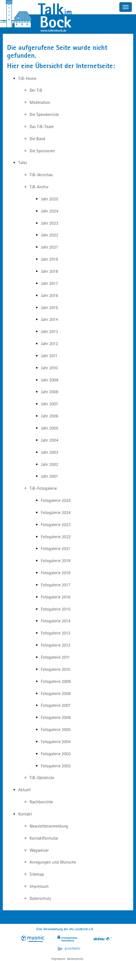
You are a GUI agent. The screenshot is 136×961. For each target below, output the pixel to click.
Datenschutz (75, 958)
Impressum (58, 958)
